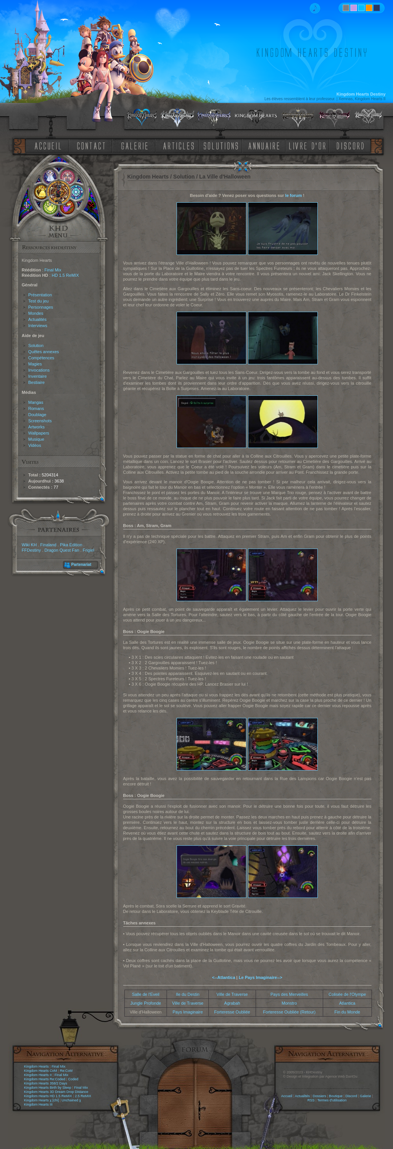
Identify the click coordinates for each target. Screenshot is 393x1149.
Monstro (289, 1003)
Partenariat (81, 564)
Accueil (286, 1096)
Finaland (48, 544)
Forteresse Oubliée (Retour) (289, 1012)
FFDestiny (31, 550)
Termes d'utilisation (332, 1100)
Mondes (35, 313)
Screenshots (40, 420)
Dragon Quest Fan (62, 550)
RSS (311, 1100)
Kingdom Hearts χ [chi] (41, 1100)
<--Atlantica (223, 977)
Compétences (41, 357)
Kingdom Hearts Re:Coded (45, 1079)
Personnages (40, 307)
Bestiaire (36, 382)
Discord (351, 1096)
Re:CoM (66, 1071)
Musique (36, 439)
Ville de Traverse (232, 994)
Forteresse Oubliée (232, 1012)
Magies (35, 364)
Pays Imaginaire (188, 1012)
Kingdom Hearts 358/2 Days (46, 1083)
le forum (293, 195)
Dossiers (319, 1096)
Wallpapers (39, 433)
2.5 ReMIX (83, 1096)
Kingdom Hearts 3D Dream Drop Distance (56, 1092)
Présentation (40, 295)
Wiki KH (29, 544)
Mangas (35, 402)
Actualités (37, 319)
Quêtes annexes (43, 351)
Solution (36, 345)
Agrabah (232, 1003)
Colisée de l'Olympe (347, 994)
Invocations (39, 370)
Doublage (37, 414)
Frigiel (88, 550)
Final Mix (53, 270)
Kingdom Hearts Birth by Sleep (47, 1087)
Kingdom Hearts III (38, 1104)
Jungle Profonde (145, 1003)
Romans (36, 408)
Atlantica (347, 1003)
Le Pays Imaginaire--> (260, 977)
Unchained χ (71, 1100)
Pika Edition (71, 544)
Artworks (36, 427)
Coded (73, 1079)
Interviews (38, 325)
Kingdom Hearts (36, 1066)
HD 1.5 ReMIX (65, 275)
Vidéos (34, 445)
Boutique (336, 1096)
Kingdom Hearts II (38, 1075)
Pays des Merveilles (289, 994)
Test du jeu (38, 301)
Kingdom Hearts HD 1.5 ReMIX (48, 1096)
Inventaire (37, 376)
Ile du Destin (188, 994)
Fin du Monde (347, 1012)
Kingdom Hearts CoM (40, 1071)
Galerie (365, 1096)
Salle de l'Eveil (145, 994)
